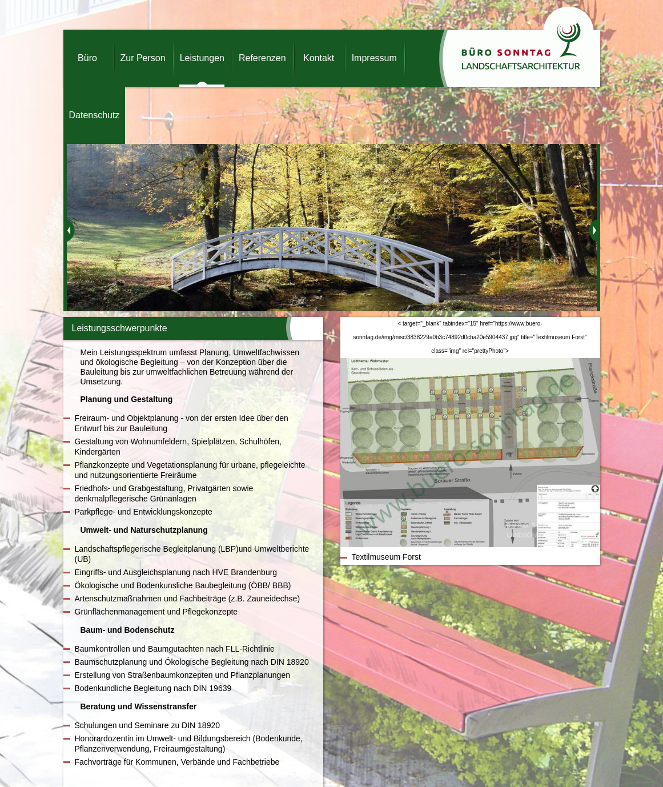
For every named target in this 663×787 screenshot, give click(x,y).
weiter (593, 230)
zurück (71, 230)
